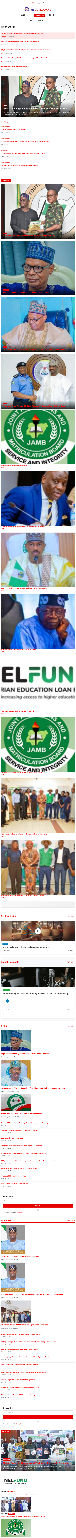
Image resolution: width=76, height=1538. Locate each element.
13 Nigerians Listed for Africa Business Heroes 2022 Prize (20, 1387)
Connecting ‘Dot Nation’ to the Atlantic (13, 129)
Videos (33, 21)
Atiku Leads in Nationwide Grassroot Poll (14, 1183)
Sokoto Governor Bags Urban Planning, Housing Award (19, 165)
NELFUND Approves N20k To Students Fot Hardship (18, 711)
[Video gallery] (49, 15)
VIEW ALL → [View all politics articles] (71, 1026)
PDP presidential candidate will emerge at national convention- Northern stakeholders (29, 1161)
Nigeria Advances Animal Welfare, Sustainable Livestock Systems (22, 895)
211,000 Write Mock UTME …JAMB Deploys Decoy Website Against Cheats (25, 141)
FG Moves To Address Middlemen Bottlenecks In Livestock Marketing (24, 834)
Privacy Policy (19, 1212)
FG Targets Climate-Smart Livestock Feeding (20, 1256)
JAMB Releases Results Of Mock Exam (14, 66)
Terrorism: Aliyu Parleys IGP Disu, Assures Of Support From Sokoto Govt (25, 58)
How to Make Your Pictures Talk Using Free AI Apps (26, 947)
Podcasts (42, 21)
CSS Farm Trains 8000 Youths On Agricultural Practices (24, 1325)
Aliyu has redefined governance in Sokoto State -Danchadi (20, 41)
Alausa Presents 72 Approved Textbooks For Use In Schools (35, 1463)
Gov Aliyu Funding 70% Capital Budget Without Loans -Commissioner (24, 588)
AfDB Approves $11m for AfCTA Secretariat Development (19, 1395)
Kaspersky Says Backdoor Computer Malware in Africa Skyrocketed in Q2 (25, 1357)
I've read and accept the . (38, 1211)
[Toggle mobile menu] (32, 3)
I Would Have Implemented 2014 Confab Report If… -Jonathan (21, 1145)
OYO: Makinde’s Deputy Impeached (12, 1138)
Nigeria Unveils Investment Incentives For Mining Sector (19, 1349)
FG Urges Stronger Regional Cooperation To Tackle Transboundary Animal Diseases (29, 1342)
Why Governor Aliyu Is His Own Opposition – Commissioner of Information (25, 50)
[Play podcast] (7, 1001)
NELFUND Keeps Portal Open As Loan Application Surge (18, 1494)
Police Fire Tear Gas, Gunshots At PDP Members (21, 1113)
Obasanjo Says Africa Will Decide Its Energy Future (18, 1380)
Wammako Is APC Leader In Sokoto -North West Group (19, 1168)
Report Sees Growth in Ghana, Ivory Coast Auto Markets (19, 1364)
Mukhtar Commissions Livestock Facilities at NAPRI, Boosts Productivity (32, 1294)
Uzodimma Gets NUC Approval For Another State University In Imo (23, 153)
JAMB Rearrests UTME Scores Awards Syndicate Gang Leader (21, 772)
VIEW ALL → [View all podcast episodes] (71, 962)
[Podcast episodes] (53, 15)
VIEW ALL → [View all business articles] (71, 1220)
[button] (26, 15)
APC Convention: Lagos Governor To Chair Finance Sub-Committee (23, 1153)
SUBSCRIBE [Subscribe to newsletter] (40, 15)
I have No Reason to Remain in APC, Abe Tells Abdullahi (19, 1130)
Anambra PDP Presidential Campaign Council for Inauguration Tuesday (24, 1123)
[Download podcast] (38, 1005)
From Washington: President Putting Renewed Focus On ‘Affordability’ (36, 993)
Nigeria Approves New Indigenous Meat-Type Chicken (18, 649)
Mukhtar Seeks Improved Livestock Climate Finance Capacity (21, 1334)
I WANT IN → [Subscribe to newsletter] (38, 1205)
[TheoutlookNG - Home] (38, 9)
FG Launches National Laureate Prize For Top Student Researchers (23, 526)
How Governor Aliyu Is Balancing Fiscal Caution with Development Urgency (33, 1088)
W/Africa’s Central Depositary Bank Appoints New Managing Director (23, 1372)
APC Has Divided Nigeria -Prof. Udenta (13, 1176)
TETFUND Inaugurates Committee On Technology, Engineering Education (23, 1516)
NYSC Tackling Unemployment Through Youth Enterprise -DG (22, 33)
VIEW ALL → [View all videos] (71, 916)
